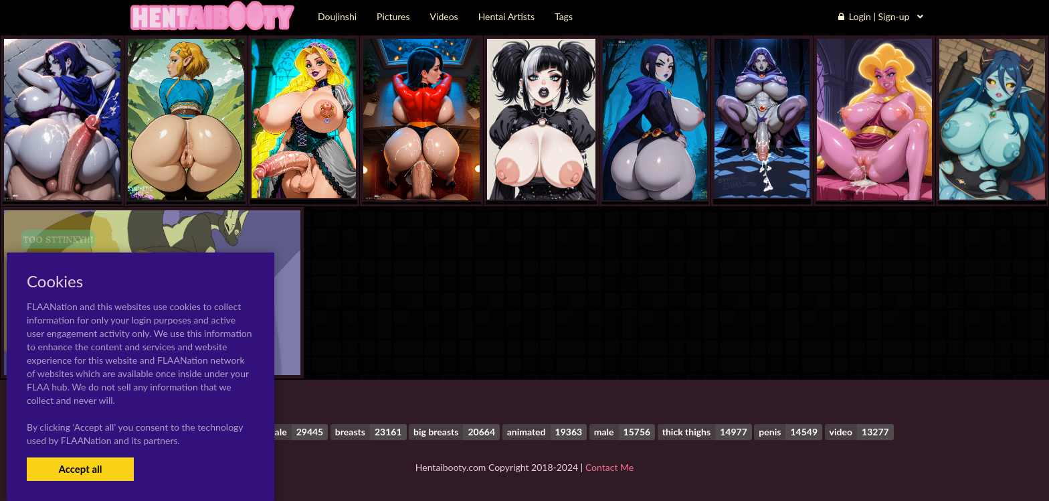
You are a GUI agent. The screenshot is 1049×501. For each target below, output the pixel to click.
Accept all (80, 469)
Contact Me (609, 467)
